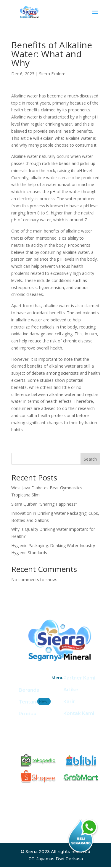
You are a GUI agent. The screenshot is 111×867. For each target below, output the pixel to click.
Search (90, 459)
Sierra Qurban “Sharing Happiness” (44, 504)
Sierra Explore (52, 73)
